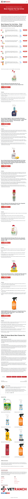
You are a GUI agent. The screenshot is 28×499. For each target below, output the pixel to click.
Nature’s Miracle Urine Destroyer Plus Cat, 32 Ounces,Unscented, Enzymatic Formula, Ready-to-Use (11, 31)
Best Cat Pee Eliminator (23, 381)
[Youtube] (7, 493)
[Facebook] (1, 493)
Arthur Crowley (7, 385)
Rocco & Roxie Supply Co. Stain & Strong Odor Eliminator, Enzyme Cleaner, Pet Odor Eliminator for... (11, 36)
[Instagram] (6, 493)
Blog (1, 482)
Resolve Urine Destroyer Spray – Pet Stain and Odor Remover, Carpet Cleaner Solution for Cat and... (11, 57)
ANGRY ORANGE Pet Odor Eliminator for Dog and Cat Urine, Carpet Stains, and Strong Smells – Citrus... (11, 63)
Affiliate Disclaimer (16, 481)
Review (2, 480)
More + (24, 377)
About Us (15, 478)
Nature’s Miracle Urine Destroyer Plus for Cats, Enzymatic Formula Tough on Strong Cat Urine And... (11, 52)
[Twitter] (4, 493)
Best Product (3, 478)
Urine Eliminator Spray (4, 381)
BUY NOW (6, 87)
